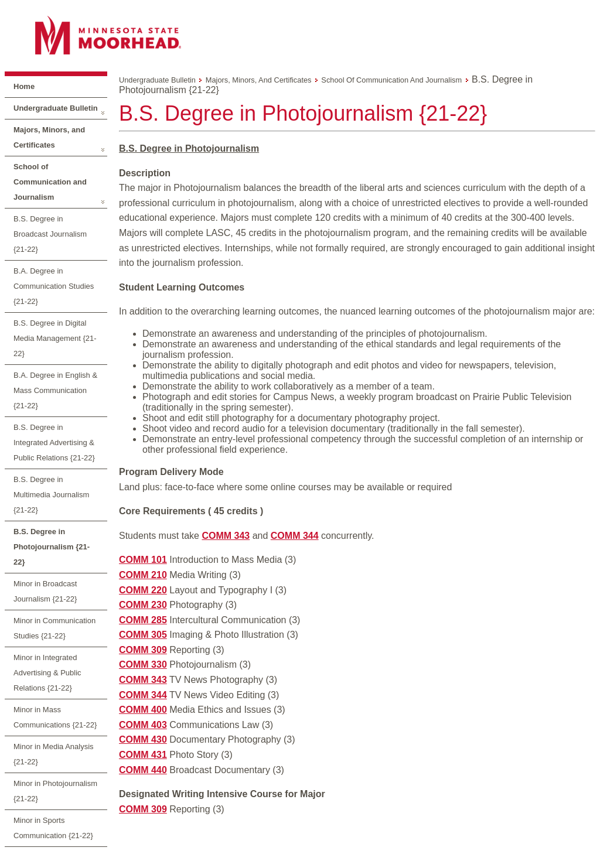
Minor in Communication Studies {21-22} (54, 628)
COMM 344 (295, 536)
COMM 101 (143, 560)
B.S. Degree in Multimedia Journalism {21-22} (51, 494)
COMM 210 (143, 575)
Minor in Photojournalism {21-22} (55, 791)
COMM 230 (143, 605)
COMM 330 (143, 664)
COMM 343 (226, 536)
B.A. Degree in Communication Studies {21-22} (53, 286)
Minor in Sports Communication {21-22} (53, 828)
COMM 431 (143, 755)
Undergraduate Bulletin (55, 108)
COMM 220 (143, 590)
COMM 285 (143, 620)
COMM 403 (143, 725)
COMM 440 (143, 770)
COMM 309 (143, 650)
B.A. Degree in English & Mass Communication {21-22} (55, 390)
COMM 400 (143, 710)
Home (24, 86)
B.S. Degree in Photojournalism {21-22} (51, 546)
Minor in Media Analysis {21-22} (53, 754)
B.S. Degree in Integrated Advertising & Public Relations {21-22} (54, 442)
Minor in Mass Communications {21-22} (55, 717)
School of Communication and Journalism (50, 181)
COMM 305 (143, 635)
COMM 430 (143, 739)
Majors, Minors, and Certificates (49, 137)
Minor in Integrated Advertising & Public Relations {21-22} (47, 672)
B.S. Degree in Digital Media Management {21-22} (55, 338)
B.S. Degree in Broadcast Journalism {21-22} (50, 234)
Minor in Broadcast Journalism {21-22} (45, 591)
